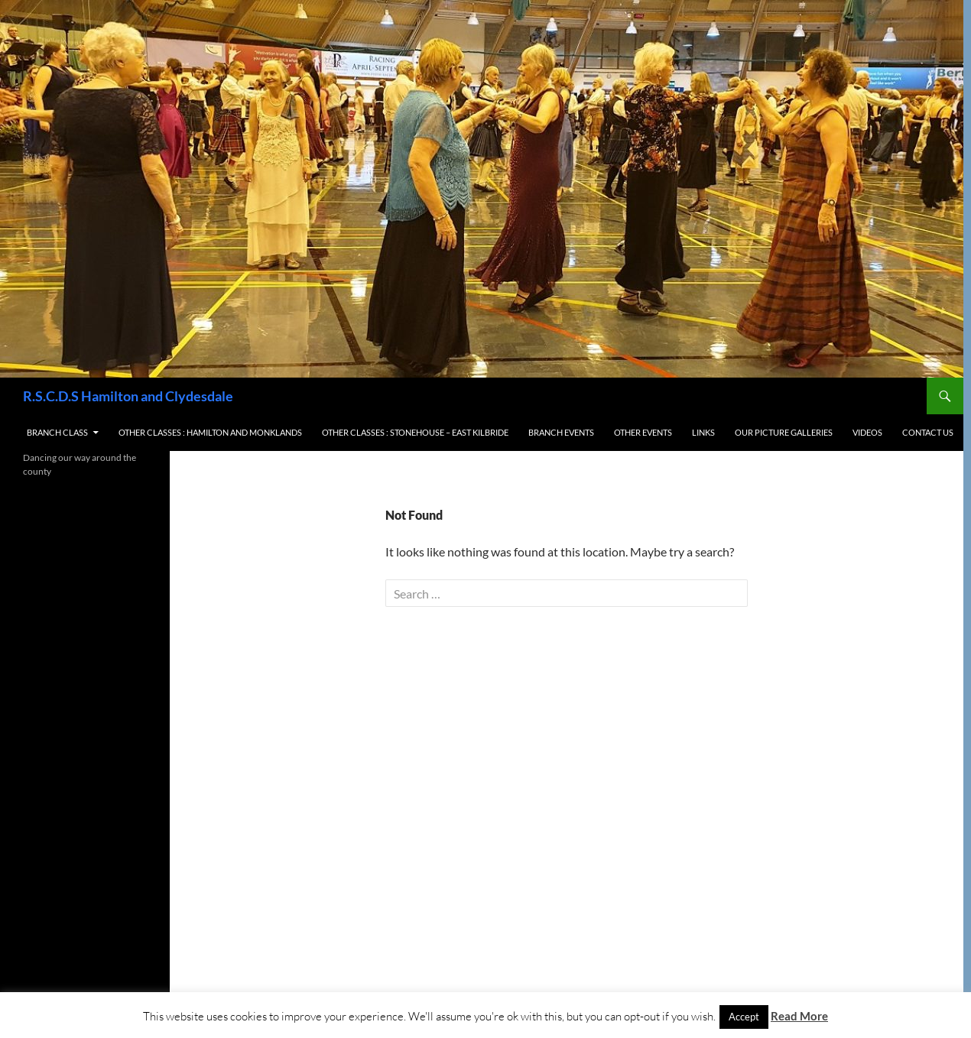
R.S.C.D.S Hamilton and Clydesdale (128, 396)
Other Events (643, 432)
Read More (799, 1016)
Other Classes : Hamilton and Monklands (210, 432)
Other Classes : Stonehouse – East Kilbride (415, 432)
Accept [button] (744, 1016)
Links (703, 432)
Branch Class (57, 432)
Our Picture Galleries (784, 432)
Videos (867, 432)
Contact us (927, 432)
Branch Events (561, 432)
